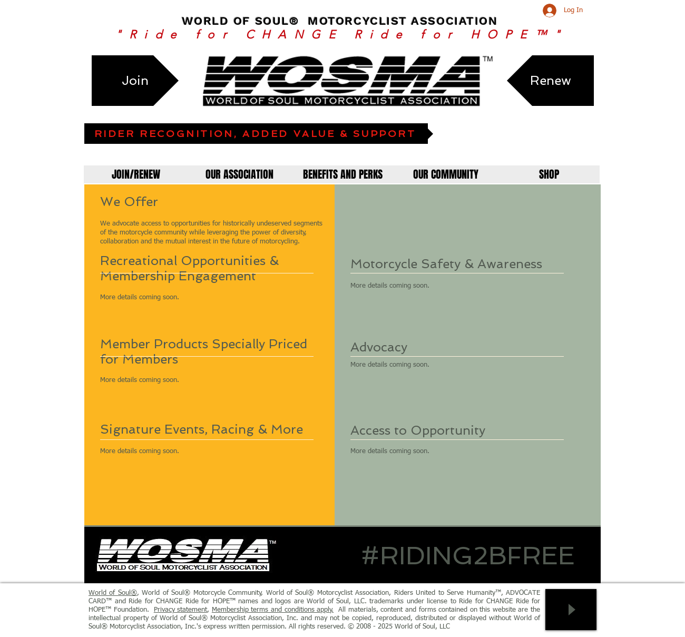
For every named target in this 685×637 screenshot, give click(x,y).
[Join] (135, 80)
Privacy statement (181, 609)
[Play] (570, 609)
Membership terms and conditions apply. (273, 609)
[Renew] (550, 80)
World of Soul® (113, 593)
